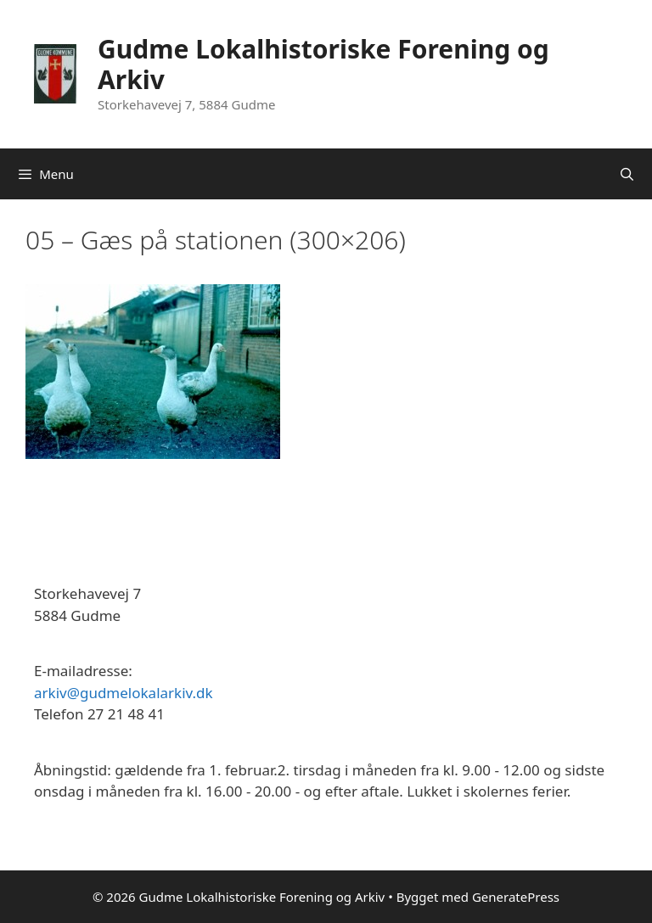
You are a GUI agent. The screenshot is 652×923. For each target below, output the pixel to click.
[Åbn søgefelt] (627, 173)
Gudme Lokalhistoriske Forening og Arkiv (323, 64)
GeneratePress (515, 896)
